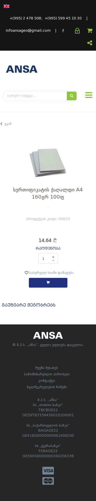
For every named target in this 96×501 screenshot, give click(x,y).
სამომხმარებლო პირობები (47, 374)
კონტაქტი (46, 381)
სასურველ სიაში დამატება (49, 273)
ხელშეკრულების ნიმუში (47, 387)
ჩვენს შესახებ (46, 368)
